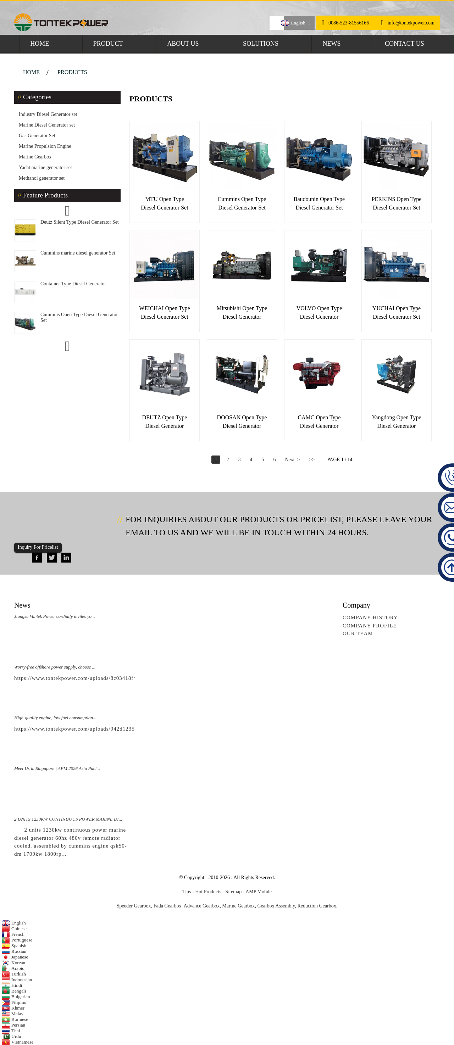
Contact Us (404, 43)
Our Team (358, 633)
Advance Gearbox (202, 906)
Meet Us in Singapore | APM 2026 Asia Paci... (57, 768)
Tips (186, 891)
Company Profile (370, 625)
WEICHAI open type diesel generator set (164, 312)
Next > (292, 459)
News (331, 43)
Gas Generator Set (37, 135)
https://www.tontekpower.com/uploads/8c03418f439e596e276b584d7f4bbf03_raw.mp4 (120, 678)
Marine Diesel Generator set (47, 125)
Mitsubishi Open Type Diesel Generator (242, 312)
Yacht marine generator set (45, 167)
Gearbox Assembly (276, 906)
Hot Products (208, 891)
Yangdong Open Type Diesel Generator (396, 421)
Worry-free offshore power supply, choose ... (54, 667)
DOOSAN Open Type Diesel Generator (242, 421)
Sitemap (233, 891)
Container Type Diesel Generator (73, 283)
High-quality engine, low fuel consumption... (55, 717)
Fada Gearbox (168, 906)
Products (72, 72)
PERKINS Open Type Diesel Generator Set (397, 203)
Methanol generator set (42, 178)
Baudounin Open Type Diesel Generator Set (319, 203)
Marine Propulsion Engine (45, 146)
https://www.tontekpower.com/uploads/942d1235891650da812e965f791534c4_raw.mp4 (121, 729)
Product (108, 43)
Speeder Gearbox (134, 906)
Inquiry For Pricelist (38, 547)
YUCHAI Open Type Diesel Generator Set (396, 312)
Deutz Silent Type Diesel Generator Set (79, 222)
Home (39, 43)
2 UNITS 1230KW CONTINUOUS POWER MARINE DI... (68, 819)
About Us (183, 43)
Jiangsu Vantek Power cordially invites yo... (54, 616)
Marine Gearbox (35, 157)
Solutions (260, 43)
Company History (370, 617)
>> (312, 459)
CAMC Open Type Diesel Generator (319, 421)
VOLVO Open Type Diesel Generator (319, 312)
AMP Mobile (258, 891)
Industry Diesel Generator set (48, 114)
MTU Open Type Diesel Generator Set (164, 203)
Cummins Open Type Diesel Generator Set (242, 203)
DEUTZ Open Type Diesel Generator (164, 421)
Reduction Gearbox (316, 906)
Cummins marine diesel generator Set (77, 253)
